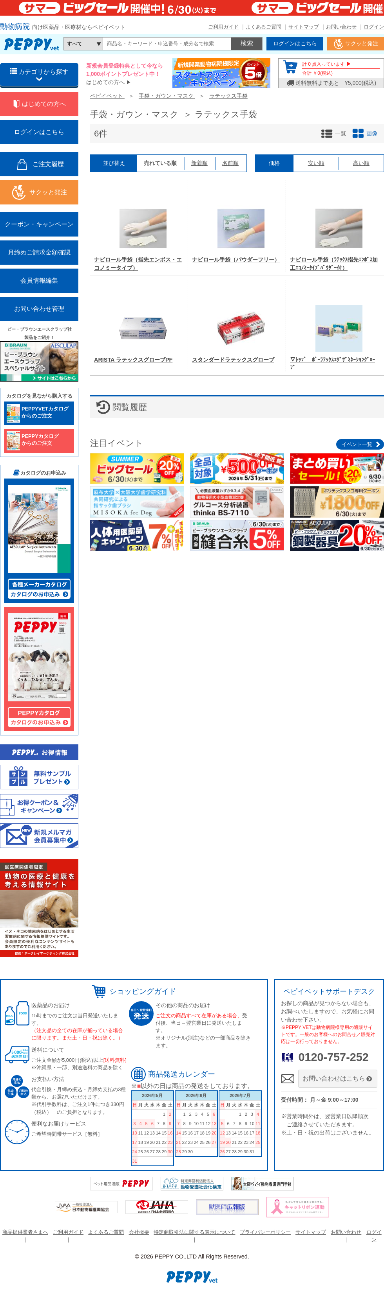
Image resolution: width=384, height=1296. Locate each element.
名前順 (230, 163)
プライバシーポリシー (265, 1232)
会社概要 (139, 1232)
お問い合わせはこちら (337, 1078)
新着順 (199, 163)
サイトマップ (303, 27)
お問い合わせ (341, 27)
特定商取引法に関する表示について (194, 1232)
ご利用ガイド (223, 27)
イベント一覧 (357, 444)
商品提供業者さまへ (25, 1232)
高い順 (361, 163)
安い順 (316, 163)
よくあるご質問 (263, 27)
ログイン (374, 27)
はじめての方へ (105, 82)
